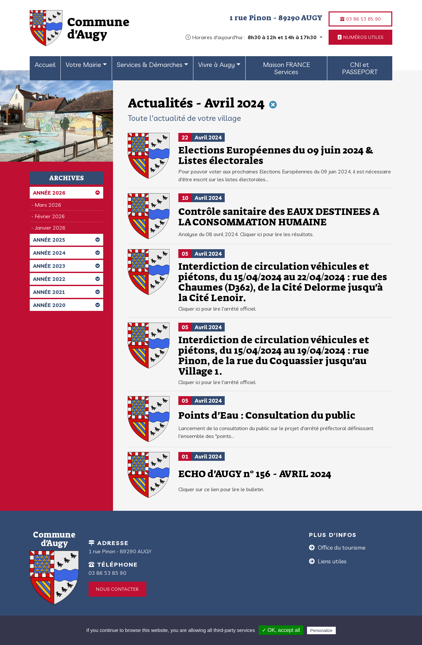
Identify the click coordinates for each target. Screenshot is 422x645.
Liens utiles (331, 561)
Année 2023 (66, 266)
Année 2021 (66, 292)
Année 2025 (66, 239)
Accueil (45, 64)
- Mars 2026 (46, 205)
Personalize (321, 630)
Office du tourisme (340, 547)
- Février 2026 (48, 216)
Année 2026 (66, 192)
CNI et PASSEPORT (360, 68)
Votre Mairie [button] (83, 64)
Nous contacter (117, 589)
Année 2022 (66, 279)
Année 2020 (66, 305)
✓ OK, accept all (281, 630)
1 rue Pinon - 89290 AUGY (276, 18)
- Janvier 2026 (48, 227)
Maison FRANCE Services (286, 68)
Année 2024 (66, 253)
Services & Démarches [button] (150, 64)
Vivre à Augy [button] (216, 64)
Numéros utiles (360, 37)
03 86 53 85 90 (360, 19)
